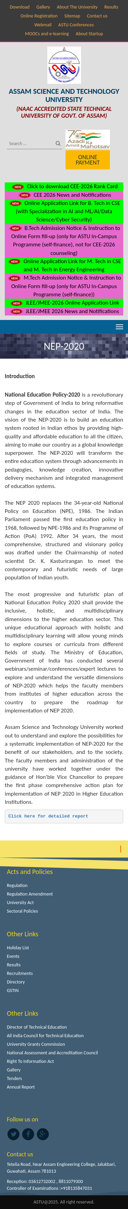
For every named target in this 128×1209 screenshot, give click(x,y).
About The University (77, 7)
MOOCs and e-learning (47, 34)
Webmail (43, 25)
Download (20, 7)
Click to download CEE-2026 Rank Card (63, 186)
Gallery (43, 7)
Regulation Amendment (30, 894)
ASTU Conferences (76, 25)
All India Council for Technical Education (45, 1036)
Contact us (97, 16)
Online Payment (88, 159)
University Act (20, 902)
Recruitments (20, 973)
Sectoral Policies (22, 911)
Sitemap (72, 16)
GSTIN (13, 990)
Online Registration (38, 16)
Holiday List (18, 948)
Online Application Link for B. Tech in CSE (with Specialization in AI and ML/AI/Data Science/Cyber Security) (64, 211)
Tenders (14, 1078)
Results (111, 7)
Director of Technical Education (37, 1027)
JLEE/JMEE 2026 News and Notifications (64, 311)
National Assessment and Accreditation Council (52, 1053)
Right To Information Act (30, 1061)
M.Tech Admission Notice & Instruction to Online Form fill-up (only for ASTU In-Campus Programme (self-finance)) (64, 286)
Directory (16, 982)
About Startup (89, 34)
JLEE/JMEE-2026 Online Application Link (64, 302)
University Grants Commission (36, 1044)
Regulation (17, 885)
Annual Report (21, 1087)
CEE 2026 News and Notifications (64, 194)
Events (13, 956)
